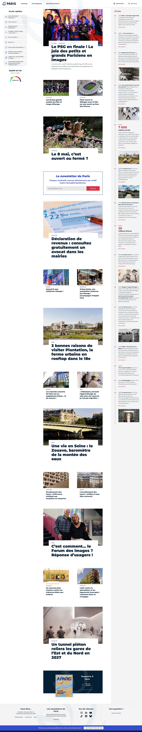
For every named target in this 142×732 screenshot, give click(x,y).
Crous (135, 375)
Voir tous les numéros (87, 689)
